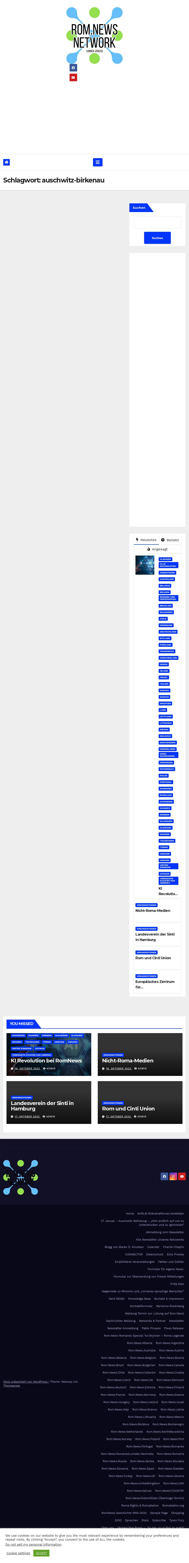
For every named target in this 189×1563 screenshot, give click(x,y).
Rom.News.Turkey (121, 1476)
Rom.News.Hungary (116, 1402)
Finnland (165, 645)
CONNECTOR (134, 1254)
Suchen (139, 208)
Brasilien (165, 605)
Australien (167, 579)
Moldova (165, 736)
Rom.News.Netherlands (127, 1431)
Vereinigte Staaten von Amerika (167, 880)
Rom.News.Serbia (142, 1461)
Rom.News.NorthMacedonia (165, 1431)
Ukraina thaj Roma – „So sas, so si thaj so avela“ (150, 1527)
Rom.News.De (143, 1380)
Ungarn (164, 860)
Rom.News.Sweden (171, 1468)
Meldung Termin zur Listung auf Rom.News (154, 1313)
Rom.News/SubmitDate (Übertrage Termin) (155, 1498)
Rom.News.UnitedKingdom (142, 1483)
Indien (164, 664)
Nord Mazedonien (167, 755)
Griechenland (168, 658)
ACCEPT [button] (41, 1553)
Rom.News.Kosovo (144, 1409)
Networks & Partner (152, 1320)
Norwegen (166, 762)
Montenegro (168, 742)
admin (49, 1068)
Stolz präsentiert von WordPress (26, 1381)
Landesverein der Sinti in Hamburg (42, 1106)
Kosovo (164, 697)
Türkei (164, 847)
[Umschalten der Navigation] (98, 162)
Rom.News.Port (173, 1439)
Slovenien (166, 821)
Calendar (153, 1247)
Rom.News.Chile (113, 1372)
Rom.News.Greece (171, 1394)
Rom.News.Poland (147, 1439)
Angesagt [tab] (157, 549)
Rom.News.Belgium (143, 1357)
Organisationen (146, 905)
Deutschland (168, 632)
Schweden (166, 801)
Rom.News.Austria (171, 1350)
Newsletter (176, 1320)
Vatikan (164, 874)
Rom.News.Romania (170, 1453)
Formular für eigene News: (166, 1269)
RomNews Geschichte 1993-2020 (124, 1513)
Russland (166, 795)
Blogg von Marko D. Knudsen (124, 1247)
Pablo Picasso (151, 1328)
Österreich (167, 769)
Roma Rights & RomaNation (140, 1505)
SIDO (118, 1520)
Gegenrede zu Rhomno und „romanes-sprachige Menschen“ (143, 1291)
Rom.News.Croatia (171, 1372)
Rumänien (166, 788)
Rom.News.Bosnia (172, 1357)
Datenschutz (154, 1254)
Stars (145, 1520)
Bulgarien (166, 612)
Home (130, 1213)
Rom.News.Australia (142, 1350)
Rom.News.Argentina (170, 1343)
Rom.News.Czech (119, 1380)
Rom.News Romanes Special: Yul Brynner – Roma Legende (144, 1335)
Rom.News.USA (173, 1483)
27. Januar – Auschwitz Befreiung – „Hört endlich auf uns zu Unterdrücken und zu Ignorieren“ (142, 1222)
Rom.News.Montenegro (168, 1424)
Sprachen (131, 1520)
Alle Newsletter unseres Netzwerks (160, 1239)
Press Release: (174, 1328)
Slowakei (165, 827)
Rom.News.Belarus (114, 1357)
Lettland (165, 716)
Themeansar (11, 1385)
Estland (165, 638)
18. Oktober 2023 (28, 1068)
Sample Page (159, 1513)
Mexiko (164, 729)
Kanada (164, 690)
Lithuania (166, 723)
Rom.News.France (113, 1394)
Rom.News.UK (145, 1476)
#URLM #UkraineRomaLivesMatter (160, 1213)
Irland (164, 671)
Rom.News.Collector (142, 1372)
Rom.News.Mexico (171, 1417)
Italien (164, 684)
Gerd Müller (117, 1298)
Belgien (164, 592)
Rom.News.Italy (118, 1409)
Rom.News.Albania (139, 1343)
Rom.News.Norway (119, 1439)
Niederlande (167, 749)
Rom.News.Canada (171, 1365)
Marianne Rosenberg (170, 1306)
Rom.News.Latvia (172, 1409)
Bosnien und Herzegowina (168, 598)
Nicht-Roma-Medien (152, 911)
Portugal (166, 782)
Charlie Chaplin (173, 1247)
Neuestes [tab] (146, 540)
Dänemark (166, 625)
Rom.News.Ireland (145, 1402)
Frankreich (167, 651)
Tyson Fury (176, 1520)
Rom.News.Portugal (139, 1446)
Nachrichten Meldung (120, 1320)
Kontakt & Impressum (169, 1298)
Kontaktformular (141, 1306)
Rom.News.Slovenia (115, 1468)
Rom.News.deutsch (113, 1387)
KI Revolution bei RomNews (46, 1060)
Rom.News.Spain (143, 1468)
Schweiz (165, 808)
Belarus (165, 585)
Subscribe (159, 1520)
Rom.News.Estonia (142, 1387)
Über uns (107, 1527)
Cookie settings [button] (18, 1553)
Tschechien (167, 841)
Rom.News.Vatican (139, 1490)
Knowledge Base (139, 1298)
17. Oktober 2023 (28, 1116)
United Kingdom (165, 866)
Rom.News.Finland (171, 1387)
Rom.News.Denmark (170, 1380)
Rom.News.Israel (172, 1402)
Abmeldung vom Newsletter (165, 1232)
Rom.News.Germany (142, 1394)
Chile (163, 618)
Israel (164, 677)
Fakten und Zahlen (171, 1261)
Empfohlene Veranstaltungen (135, 1261)
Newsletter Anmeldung (122, 1328)
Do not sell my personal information (33, 1544)
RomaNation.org (173, 1505)
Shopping (177, 1513)
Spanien (164, 834)
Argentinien (167, 572)
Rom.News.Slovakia (171, 1461)
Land (163, 710)
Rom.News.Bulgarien (141, 1365)
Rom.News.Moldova (135, 1424)
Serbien (164, 814)
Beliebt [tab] (170, 540)
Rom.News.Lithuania (142, 1417)
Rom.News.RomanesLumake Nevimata (127, 1453)
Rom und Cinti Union (153, 958)
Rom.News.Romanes (170, 1446)
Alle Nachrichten (168, 565)
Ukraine (165, 854)
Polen (163, 775)
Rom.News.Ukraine (171, 1476)
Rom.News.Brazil (112, 1365)
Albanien (165, 559)
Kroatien (165, 703)
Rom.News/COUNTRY (169, 1490)
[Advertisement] (94, 116)
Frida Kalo (177, 1284)
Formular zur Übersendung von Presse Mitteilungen (149, 1276)
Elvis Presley (175, 1254)
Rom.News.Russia (115, 1461)
